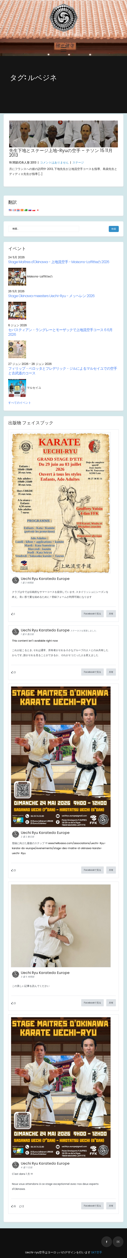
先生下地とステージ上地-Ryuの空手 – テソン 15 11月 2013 (61, 153)
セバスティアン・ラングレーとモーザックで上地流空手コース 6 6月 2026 (60, 332)
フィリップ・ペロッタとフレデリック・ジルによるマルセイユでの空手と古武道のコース (62, 371)
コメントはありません (54, 162)
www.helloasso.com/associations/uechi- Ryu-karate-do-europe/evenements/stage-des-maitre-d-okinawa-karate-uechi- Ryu (59, 848)
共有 (111, 613)
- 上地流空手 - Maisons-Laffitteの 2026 (58, 261)
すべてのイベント (19, 403)
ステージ (78, 162)
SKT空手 (96, 1252)
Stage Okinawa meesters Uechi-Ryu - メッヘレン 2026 (51, 295)
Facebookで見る (92, 613)
